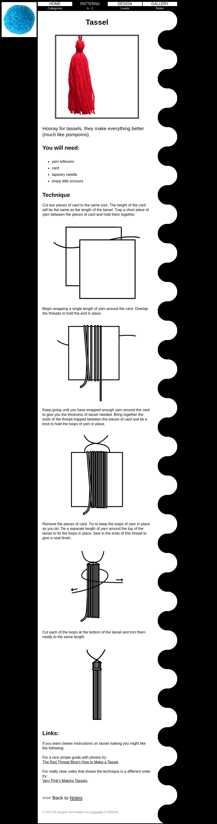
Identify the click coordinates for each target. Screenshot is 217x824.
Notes (160, 8)
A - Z (90, 8)
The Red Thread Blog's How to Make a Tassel (80, 762)
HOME (55, 4)
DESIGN (125, 4)
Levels (125, 8)
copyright (96, 812)
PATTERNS (90, 4)
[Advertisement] (197, 72)
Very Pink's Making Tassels (64, 781)
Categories (55, 8)
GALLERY (160, 4)
